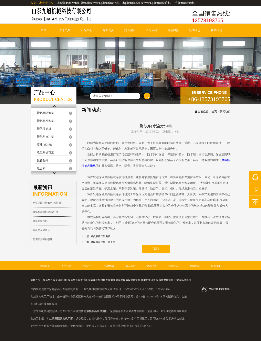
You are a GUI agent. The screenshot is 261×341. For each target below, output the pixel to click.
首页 (43, 30)
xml (222, 288)
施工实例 (130, 30)
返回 (156, 248)
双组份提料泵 (45, 152)
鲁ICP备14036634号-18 (149, 296)
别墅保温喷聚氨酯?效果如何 (48, 202)
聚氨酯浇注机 (45, 136)
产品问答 (151, 30)
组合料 (41, 168)
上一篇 (96, 236)
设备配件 (42, 160)
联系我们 (216, 30)
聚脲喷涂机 (44, 128)
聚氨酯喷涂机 (45, 112)
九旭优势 (108, 30)
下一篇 (98, 242)
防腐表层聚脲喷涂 (42, 239)
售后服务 (173, 30)
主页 (214, 111)
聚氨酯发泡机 (45, 120)
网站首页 (45, 265)
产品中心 (86, 30)
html (227, 288)
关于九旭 (65, 30)
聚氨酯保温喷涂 (41, 230)
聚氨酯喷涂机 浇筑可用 (45, 212)
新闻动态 (194, 30)
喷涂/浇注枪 (44, 144)
